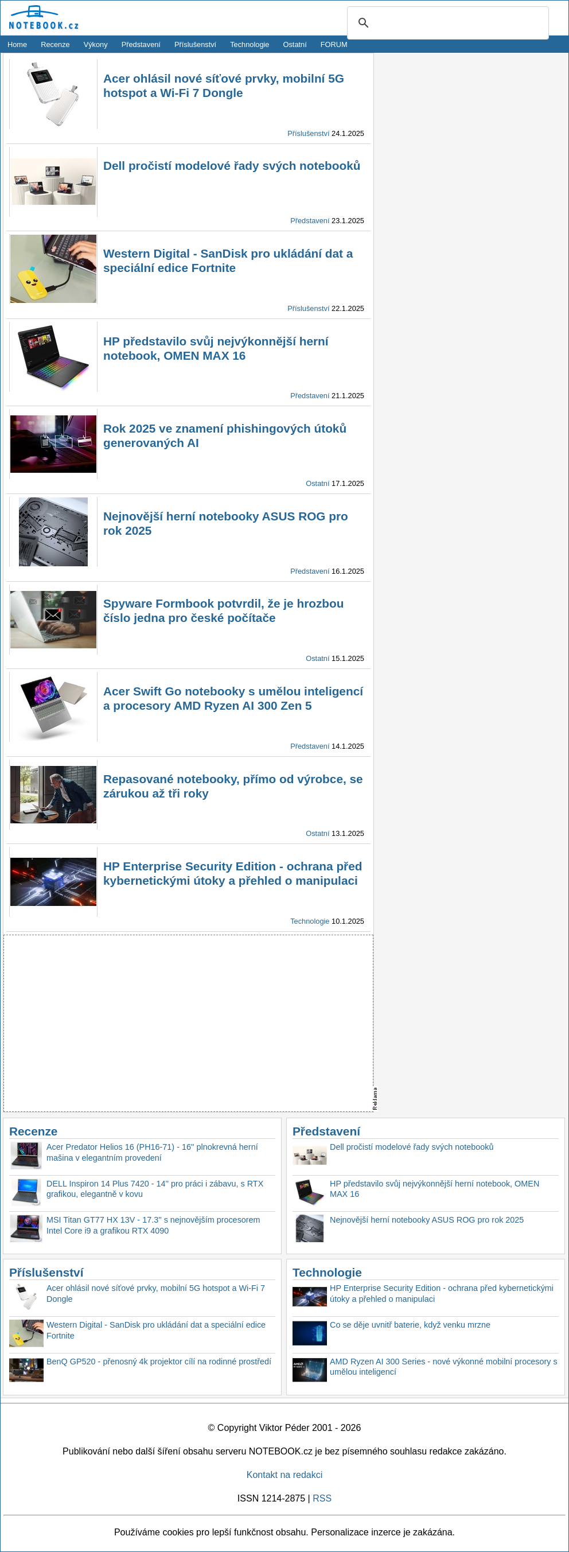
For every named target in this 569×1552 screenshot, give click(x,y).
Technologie (249, 44)
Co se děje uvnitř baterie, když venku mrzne (410, 1324)
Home (17, 44)
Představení (141, 44)
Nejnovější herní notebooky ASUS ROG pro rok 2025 (427, 1219)
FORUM (334, 44)
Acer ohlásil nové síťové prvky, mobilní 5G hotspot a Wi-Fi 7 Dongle (155, 1293)
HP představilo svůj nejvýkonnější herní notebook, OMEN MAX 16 (434, 1189)
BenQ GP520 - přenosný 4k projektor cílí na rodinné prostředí (158, 1361)
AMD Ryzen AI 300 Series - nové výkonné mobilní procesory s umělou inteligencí (444, 1367)
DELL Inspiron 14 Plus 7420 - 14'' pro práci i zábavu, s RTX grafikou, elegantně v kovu (154, 1189)
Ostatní (295, 44)
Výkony (96, 44)
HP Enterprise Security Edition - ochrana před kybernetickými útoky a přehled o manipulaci (442, 1293)
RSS (322, 1498)
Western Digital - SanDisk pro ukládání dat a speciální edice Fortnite (156, 1330)
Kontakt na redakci (285, 1475)
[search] (446, 23)
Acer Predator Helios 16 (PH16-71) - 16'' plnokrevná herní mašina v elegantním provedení (152, 1152)
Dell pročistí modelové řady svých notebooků (231, 165)
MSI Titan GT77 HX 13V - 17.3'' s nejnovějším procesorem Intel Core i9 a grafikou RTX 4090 (153, 1225)
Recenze (55, 44)
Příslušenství (195, 44)
